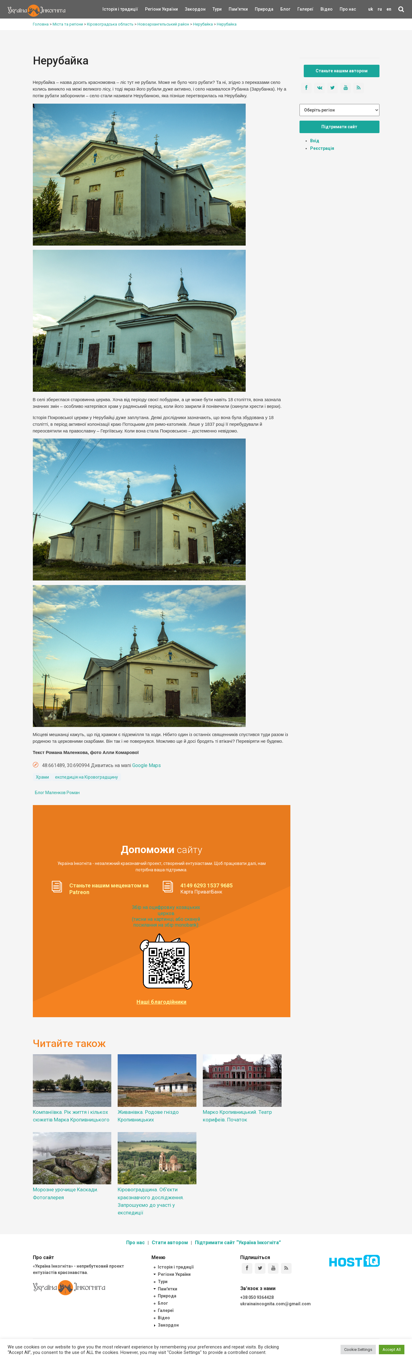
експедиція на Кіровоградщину (86, 777)
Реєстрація (322, 148)
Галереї (305, 9)
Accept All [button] (392, 1349)
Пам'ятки (233, 9)
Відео (326, 9)
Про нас (348, 9)
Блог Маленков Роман (57, 792)
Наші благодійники (161, 1002)
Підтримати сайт (339, 126)
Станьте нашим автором (342, 70)
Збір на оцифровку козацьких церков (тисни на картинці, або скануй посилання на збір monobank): (166, 916)
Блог (285, 9)
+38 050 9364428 (257, 1297)
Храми (42, 777)
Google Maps (146, 765)
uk (370, 9)
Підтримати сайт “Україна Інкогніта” (238, 1242)
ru (380, 9)
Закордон (190, 9)
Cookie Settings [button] (358, 1349)
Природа (259, 9)
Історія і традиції (111, 9)
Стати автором (170, 1242)
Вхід (314, 140)
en (388, 9)
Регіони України (153, 9)
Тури (217, 9)
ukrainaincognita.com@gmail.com (275, 1303)
